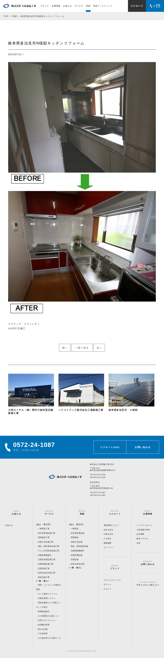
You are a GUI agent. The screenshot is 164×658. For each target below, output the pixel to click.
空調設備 (74, 559)
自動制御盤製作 (44, 555)
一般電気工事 (43, 529)
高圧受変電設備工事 (46, 533)
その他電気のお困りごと (48, 616)
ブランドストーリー (112, 580)
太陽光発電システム (46, 598)
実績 (88, 6)
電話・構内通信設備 (79, 546)
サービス (79, 6)
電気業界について (111, 525)
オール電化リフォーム (47, 594)
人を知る (107, 539)
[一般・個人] (42, 581)
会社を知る (108, 530)
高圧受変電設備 (77, 533)
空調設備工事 (43, 568)
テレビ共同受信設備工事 (48, 551)
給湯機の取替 (43, 625)
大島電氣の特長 (143, 530)
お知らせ (67, 6)
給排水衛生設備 (77, 564)
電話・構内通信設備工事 (48, 546)
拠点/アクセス (142, 539)
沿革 (138, 543)
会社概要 (140, 534)
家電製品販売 (43, 611)
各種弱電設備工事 (45, 564)
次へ (99, 347)
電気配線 (74, 537)
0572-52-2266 (99, 475)
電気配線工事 (43, 537)
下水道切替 (43, 633)
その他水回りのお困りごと (49, 638)
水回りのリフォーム (46, 620)
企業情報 (56, 6)
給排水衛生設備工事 (46, 573)
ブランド (44, 6)
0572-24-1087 (99, 492)
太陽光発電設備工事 (46, 559)
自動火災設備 (76, 542)
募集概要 (107, 543)
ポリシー (107, 584)
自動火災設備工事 (45, 542)
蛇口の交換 (43, 629)
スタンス (107, 589)
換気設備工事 (43, 577)
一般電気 (74, 529)
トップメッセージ (144, 525)
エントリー (108, 547)
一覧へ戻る (82, 347)
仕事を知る (108, 534)
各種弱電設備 (76, 555)
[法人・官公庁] (43, 524)
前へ (64, 347)
